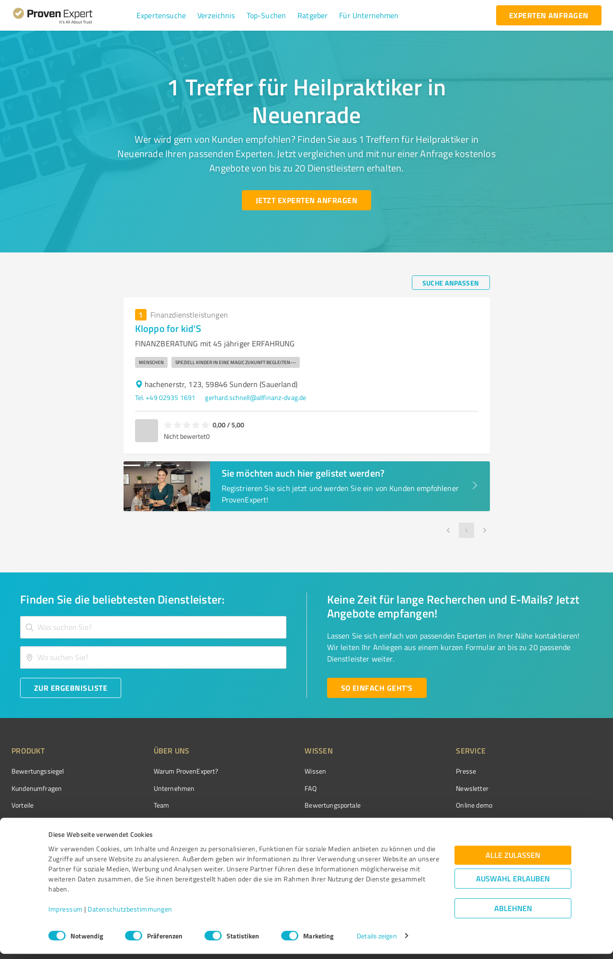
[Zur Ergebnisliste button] (70, 688)
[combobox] (153, 627)
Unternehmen (156, 788)
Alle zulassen (513, 860)
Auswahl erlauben (513, 883)
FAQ (274, 788)
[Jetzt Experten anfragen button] (306, 200)
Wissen (279, 771)
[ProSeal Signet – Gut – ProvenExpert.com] (566, 789)
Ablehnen (513, 913)
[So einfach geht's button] (377, 688)
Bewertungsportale (297, 805)
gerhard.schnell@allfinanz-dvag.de (255, 397)
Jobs (142, 821)
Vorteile (22, 805)
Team (143, 805)
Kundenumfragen (36, 788)
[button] (161, 15)
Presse (412, 771)
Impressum (65, 914)
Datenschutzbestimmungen (130, 914)
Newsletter (418, 788)
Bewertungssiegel (37, 771)
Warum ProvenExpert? (168, 771)
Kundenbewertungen (299, 821)
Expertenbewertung (431, 821)
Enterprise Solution (39, 821)
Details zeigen (377, 941)
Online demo (420, 805)
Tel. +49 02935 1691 (165, 397)
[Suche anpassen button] (451, 282)
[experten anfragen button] (549, 15)
